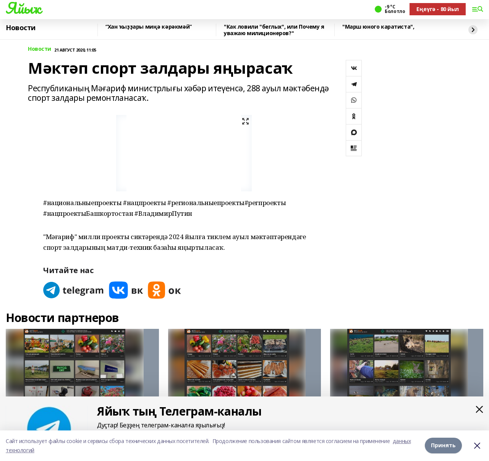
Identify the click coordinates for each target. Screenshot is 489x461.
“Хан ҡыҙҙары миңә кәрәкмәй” (148, 27)
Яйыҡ (23, 8)
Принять (443, 445)
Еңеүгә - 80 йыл (437, 9)
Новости (21, 28)
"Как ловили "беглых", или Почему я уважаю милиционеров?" (274, 30)
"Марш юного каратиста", (378, 27)
